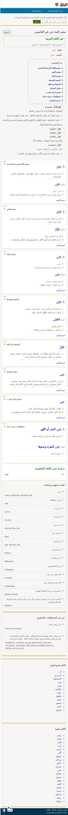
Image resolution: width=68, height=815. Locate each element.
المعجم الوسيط (54, 80)
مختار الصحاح (55, 88)
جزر (59, 492)
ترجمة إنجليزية (54, 101)
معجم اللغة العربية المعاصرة (49, 68)
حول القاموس (36, 11)
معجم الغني (55, 72)
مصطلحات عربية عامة (51, 96)
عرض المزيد (60, 200)
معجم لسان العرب (52, 92)
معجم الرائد (55, 76)
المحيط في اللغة (53, 84)
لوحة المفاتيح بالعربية (55, 11)
